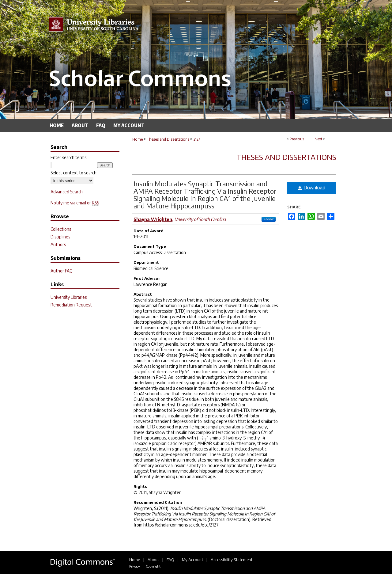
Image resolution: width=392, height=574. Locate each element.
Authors (58, 244)
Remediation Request (71, 304)
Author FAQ (62, 270)
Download (312, 187)
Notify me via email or (75, 202)
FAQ (170, 559)
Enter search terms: (69, 157)
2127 (197, 139)
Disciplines (60, 236)
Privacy (134, 566)
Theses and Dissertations (168, 139)
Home (137, 139)
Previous (296, 139)
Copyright (153, 566)
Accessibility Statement (231, 559)
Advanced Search (67, 191)
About (153, 559)
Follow (268, 219)
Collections (61, 229)
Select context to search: (74, 172)
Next (318, 139)
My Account (192, 559)
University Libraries (69, 297)
